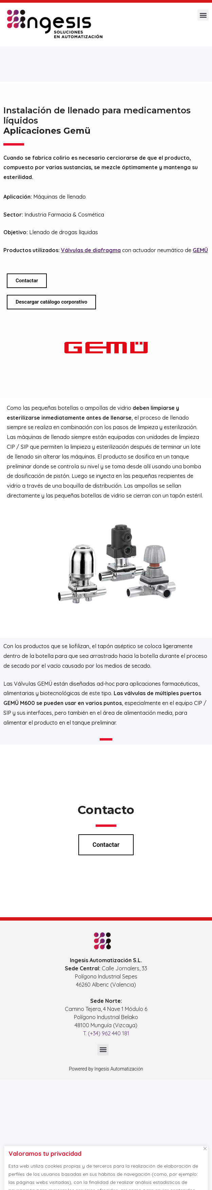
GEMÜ (200, 250)
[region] (106, 1166)
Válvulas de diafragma (91, 250)
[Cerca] (205, 1148)
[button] (203, 15)
